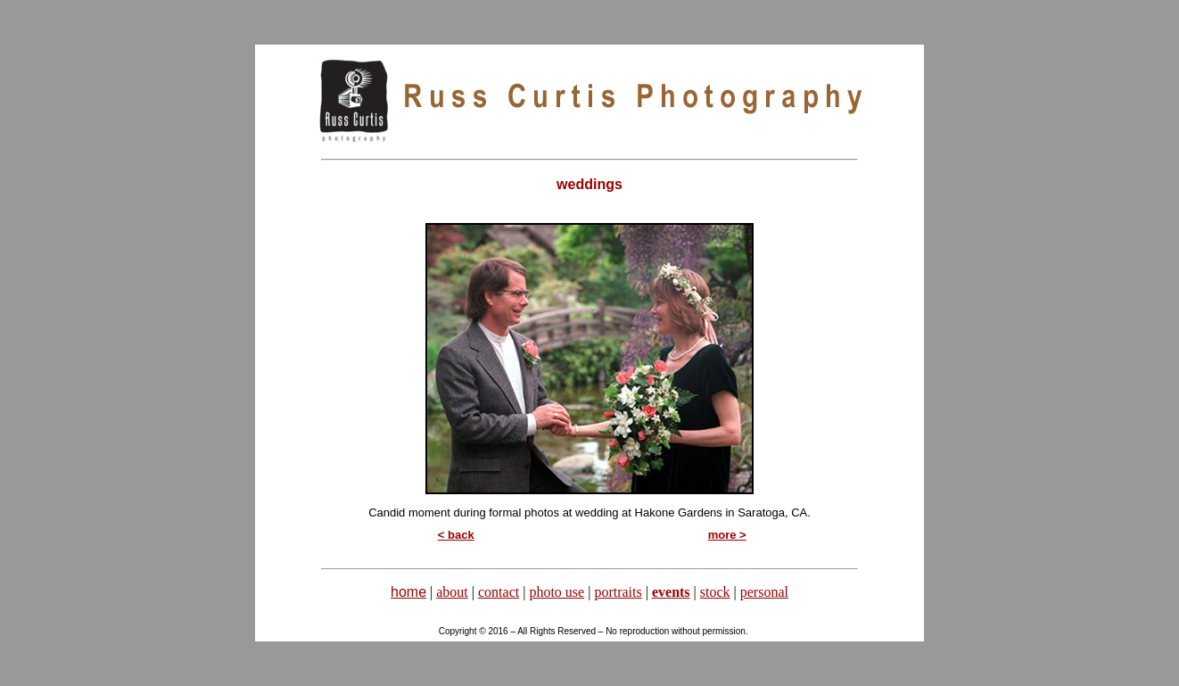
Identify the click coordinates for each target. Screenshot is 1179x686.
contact (498, 591)
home (408, 591)
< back (456, 534)
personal (764, 591)
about (452, 591)
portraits (617, 591)
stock (715, 591)
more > (727, 534)
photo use (556, 591)
